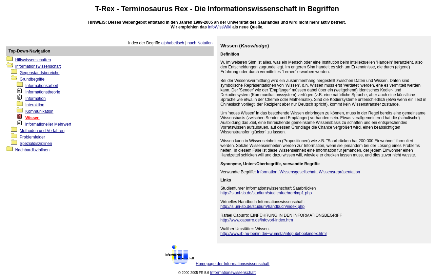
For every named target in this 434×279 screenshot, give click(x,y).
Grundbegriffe (32, 79)
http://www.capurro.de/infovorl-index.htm (256, 220)
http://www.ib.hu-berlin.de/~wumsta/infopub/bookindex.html (273, 233)
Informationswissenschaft (252, 9)
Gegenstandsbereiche (39, 72)
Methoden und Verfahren (42, 130)
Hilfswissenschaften (33, 60)
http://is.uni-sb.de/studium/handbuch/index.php (262, 206)
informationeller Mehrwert (48, 124)
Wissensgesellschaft (298, 172)
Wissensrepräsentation (339, 172)
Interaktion (34, 105)
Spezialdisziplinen (36, 143)
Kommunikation (39, 111)
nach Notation (200, 43)
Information (35, 98)
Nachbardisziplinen (32, 150)
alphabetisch (172, 43)
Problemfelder (32, 137)
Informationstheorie (42, 92)
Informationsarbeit (41, 85)
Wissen (32, 117)
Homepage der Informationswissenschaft (232, 263)
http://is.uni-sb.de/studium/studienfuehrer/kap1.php (266, 193)
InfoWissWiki (219, 27)
